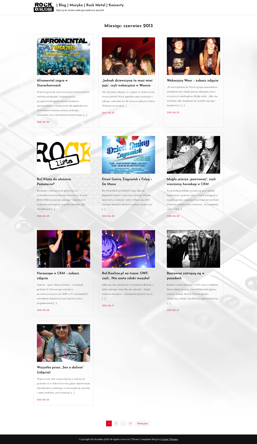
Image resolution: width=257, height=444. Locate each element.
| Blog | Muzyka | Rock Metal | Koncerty (90, 5)
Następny (142, 423)
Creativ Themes (169, 439)
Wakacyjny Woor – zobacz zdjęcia (192, 80)
